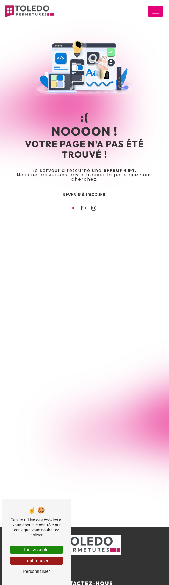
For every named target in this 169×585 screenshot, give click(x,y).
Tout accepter (36, 549)
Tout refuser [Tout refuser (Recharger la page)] (36, 560)
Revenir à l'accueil (84, 194)
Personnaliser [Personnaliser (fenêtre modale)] (36, 571)
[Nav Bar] (155, 11)
